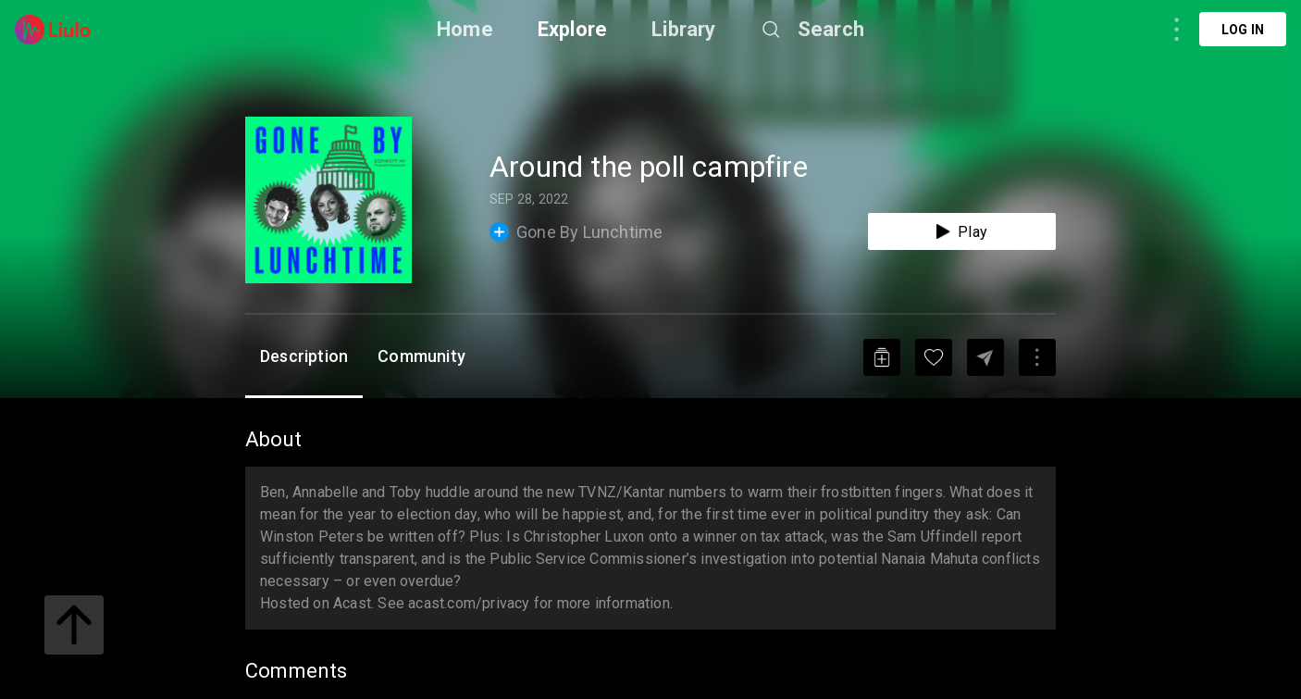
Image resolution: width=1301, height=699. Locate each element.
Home (465, 29)
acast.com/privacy (468, 603)
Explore (572, 29)
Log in (1242, 29)
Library (683, 29)
